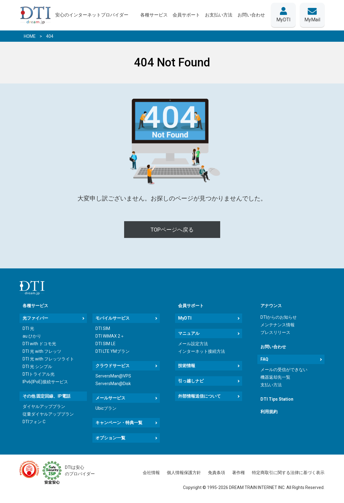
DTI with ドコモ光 (39, 343)
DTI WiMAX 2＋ (109, 336)
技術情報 (186, 365)
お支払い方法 (218, 15)
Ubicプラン (105, 408)
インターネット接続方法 (201, 351)
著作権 (238, 472)
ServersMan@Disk (113, 383)
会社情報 (151, 472)
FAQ (264, 359)
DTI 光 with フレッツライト (48, 358)
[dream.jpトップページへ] (32, 288)
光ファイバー (35, 318)
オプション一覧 (110, 437)
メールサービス (110, 397)
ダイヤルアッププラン (44, 406)
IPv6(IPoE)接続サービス (45, 381)
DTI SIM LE (105, 343)
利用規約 (269, 411)
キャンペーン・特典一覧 (118, 422)
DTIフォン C (34, 421)
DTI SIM (102, 328)
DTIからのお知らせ (278, 317)
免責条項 (216, 472)
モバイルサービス (112, 318)
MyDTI (185, 318)
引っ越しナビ (191, 380)
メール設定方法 (193, 343)
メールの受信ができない (283, 369)
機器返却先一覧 (275, 377)
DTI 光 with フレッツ (42, 351)
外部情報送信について (199, 396)
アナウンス (271, 305)
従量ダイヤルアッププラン (48, 414)
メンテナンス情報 (277, 324)
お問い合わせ (273, 346)
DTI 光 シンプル (37, 366)
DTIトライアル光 (39, 374)
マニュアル (188, 333)
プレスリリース (275, 332)
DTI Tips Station (276, 399)
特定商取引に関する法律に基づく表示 (288, 472)
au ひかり (32, 336)
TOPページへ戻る (172, 229)
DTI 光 (28, 328)
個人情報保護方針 (184, 472)
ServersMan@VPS (113, 376)
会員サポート (191, 305)
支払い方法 (271, 384)
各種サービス (35, 305)
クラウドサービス (112, 365)
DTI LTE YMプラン (112, 351)
